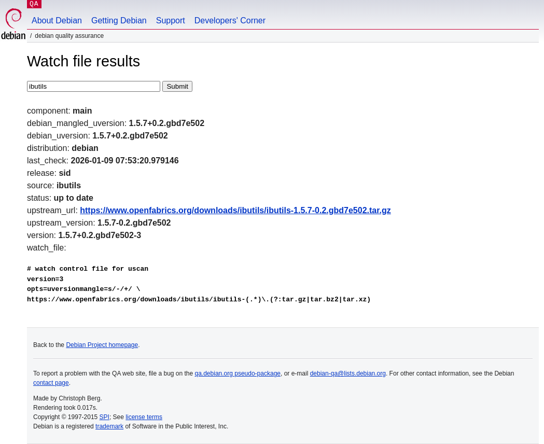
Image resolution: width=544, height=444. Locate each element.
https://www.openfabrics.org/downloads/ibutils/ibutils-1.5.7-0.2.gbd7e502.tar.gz (235, 210)
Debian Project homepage (102, 345)
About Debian (57, 20)
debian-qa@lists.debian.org (348, 373)
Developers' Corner (230, 20)
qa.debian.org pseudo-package (238, 373)
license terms (143, 417)
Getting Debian (119, 20)
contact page (51, 382)
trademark (109, 426)
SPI (104, 417)
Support (170, 20)
